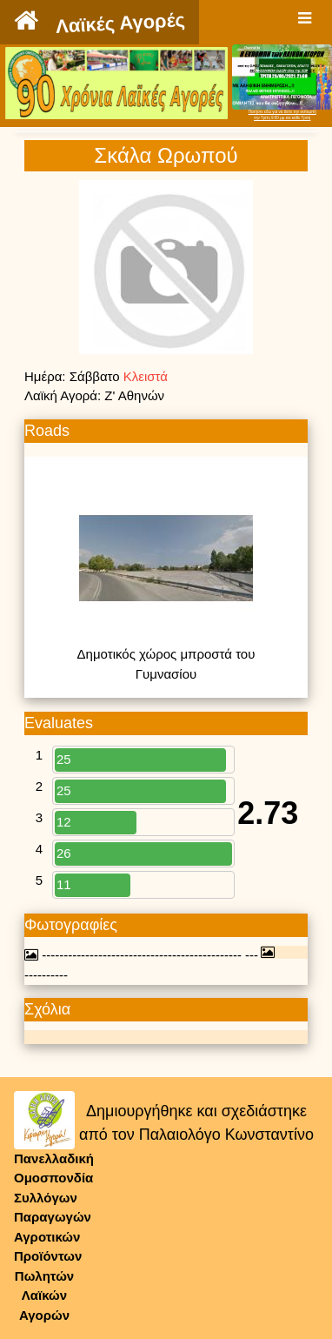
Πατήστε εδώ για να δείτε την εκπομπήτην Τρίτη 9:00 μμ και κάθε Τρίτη (282, 115)
